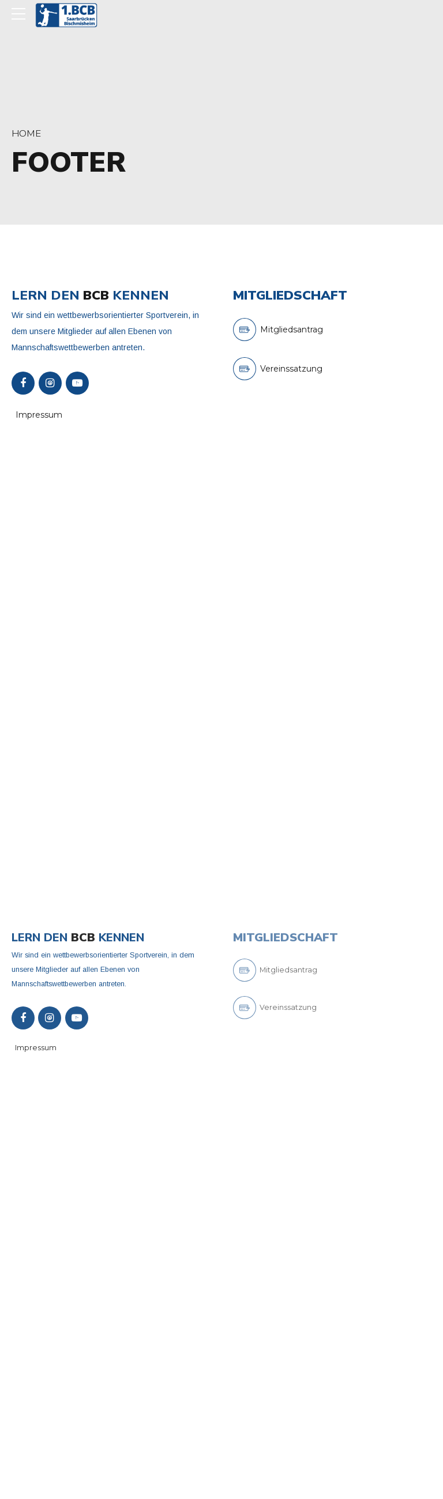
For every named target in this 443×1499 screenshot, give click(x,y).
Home (26, 133)
